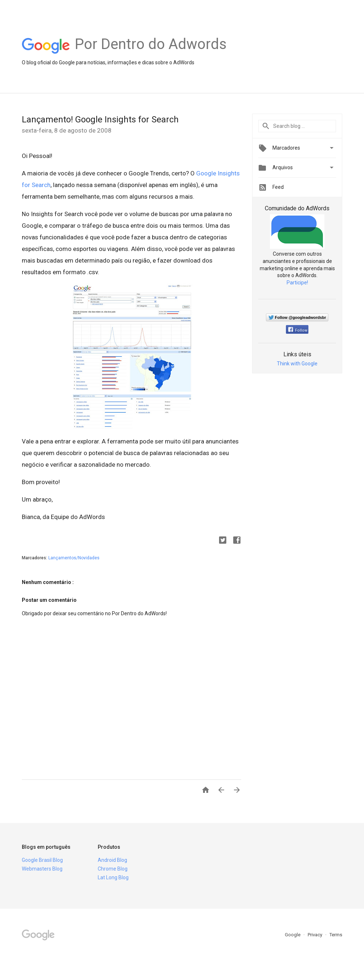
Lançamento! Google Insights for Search (100, 119)
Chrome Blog (113, 869)
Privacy (315, 934)
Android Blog (112, 860)
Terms (335, 934)
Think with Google (297, 363)
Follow (297, 330)
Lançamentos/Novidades (74, 557)
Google (293, 934)
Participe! (297, 282)
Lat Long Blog (113, 877)
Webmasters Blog (42, 869)
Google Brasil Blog (42, 860)
